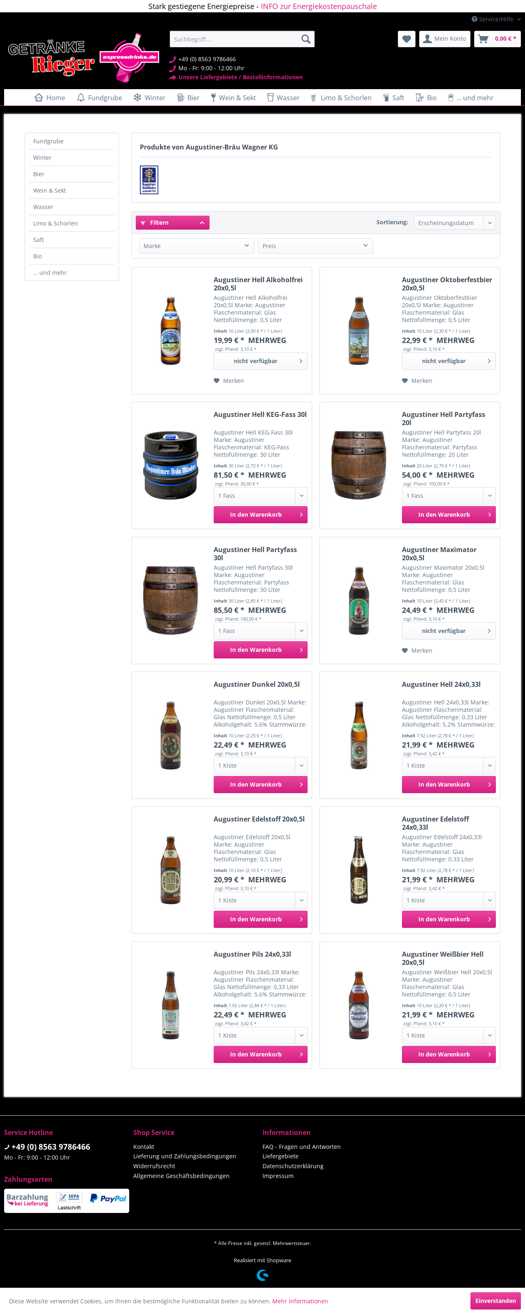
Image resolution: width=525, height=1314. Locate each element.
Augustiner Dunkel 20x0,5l (257, 684)
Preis (269, 246)
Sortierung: (392, 222)
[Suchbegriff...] (242, 39)
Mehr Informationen (300, 1301)
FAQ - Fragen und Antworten (301, 1147)
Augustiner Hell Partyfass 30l (255, 553)
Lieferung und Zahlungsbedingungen (184, 1156)
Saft (38, 240)
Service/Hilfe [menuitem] (493, 19)
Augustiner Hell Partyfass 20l (443, 418)
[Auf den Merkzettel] (229, 381)
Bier (38, 174)
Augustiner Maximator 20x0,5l (439, 553)
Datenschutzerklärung (293, 1166)
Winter (42, 157)
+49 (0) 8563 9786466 (50, 1146)
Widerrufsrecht (154, 1166)
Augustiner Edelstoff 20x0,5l (259, 819)
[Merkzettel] (406, 39)
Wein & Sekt (49, 190)
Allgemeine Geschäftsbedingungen (181, 1176)
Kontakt (143, 1147)
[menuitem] (242, 39)
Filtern (155, 222)
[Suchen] (306, 39)
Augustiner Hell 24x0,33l (441, 684)
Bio (37, 256)
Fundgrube (48, 141)
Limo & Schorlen (55, 223)
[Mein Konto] (444, 39)
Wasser (43, 207)
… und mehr (50, 272)
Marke (152, 246)
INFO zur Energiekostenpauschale (319, 6)
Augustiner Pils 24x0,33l (252, 954)
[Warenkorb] (497, 39)
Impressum (278, 1176)
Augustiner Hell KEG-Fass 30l (260, 414)
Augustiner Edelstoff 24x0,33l (435, 823)
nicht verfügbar (268, 359)
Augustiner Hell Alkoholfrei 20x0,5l (258, 284)
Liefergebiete (280, 1156)
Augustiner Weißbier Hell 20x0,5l (443, 958)
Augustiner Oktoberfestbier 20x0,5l (447, 284)
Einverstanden (495, 1301)
